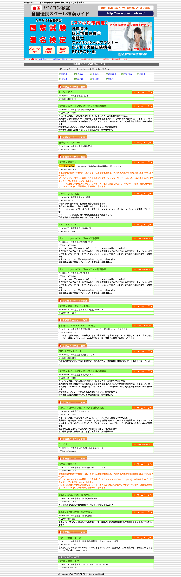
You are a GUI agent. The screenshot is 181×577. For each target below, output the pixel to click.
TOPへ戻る (30, 59)
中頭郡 (95, 79)
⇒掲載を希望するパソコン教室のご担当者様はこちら (104, 59)
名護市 (142, 74)
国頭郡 (80, 79)
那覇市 (95, 74)
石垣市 (64, 79)
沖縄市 (64, 74)
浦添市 (80, 74)
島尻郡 (111, 79)
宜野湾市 (128, 74)
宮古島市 (112, 74)
